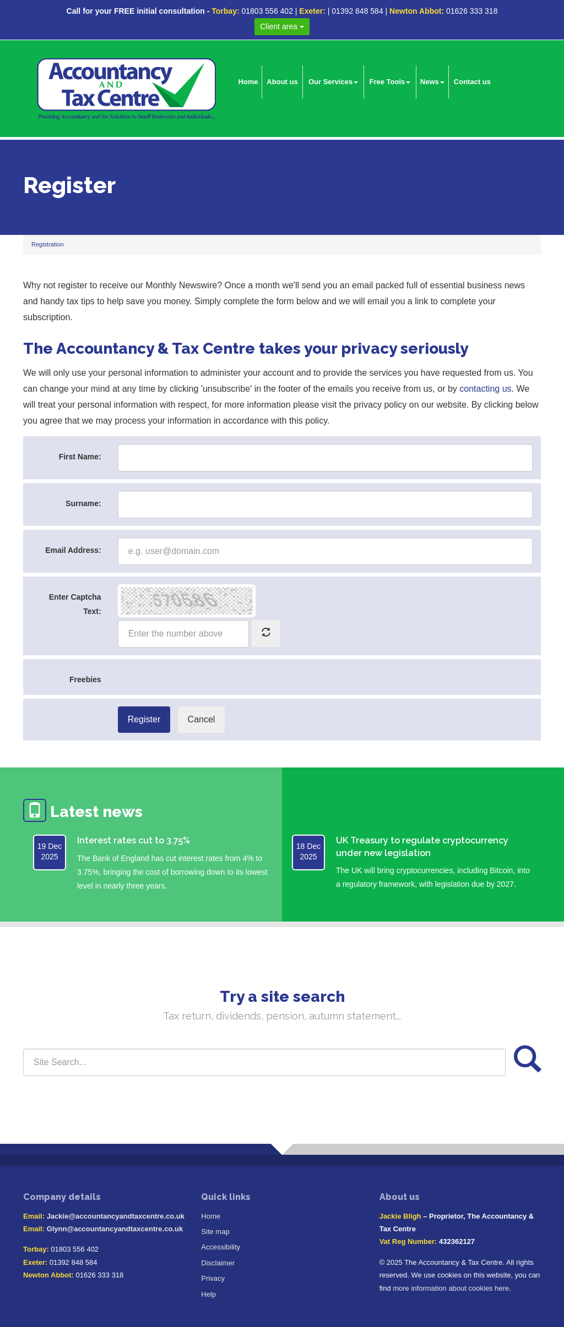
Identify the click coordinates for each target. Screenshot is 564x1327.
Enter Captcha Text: (75, 604)
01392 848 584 (357, 11)
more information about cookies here (451, 1288)
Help (208, 1294)
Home (248, 82)
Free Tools (390, 82)
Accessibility (220, 1247)
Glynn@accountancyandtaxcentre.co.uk (115, 1229)
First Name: (80, 456)
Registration (47, 244)
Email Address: (73, 550)
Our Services (333, 82)
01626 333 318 (471, 11)
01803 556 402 (266, 11)
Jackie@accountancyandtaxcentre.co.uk (116, 1216)
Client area (282, 26)
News (432, 82)
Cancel (201, 719)
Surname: (83, 503)
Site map (215, 1231)
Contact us (472, 82)
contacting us (485, 388)
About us (282, 82)
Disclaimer (218, 1263)
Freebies (85, 679)
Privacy (213, 1278)
